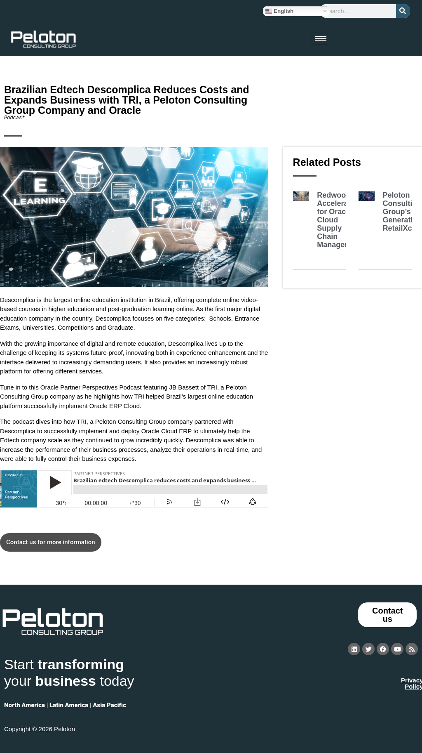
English (279, 10)
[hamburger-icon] (321, 39)
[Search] (403, 11)
